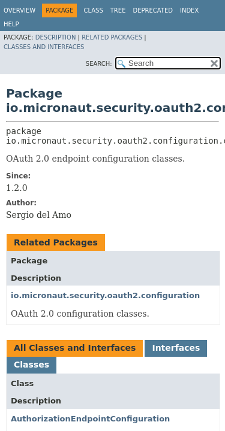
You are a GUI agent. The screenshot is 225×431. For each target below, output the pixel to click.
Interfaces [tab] (176, 348)
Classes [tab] (31, 364)
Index (189, 10)
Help (11, 24)
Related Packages (112, 37)
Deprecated (153, 10)
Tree (118, 10)
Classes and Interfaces (44, 47)
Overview (19, 10)
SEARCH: (99, 63)
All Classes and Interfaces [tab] (75, 348)
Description (55, 37)
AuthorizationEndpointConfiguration (90, 418)
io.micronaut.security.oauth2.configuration (105, 295)
